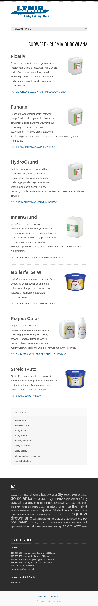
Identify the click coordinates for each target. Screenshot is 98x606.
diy (17, 354)
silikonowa (51, 202)
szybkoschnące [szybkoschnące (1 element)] (16, 527)
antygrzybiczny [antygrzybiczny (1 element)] (23, 495)
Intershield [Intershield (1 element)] (45, 507)
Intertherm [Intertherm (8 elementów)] (73, 506)
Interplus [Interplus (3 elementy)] (26, 506)
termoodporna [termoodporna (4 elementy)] (32, 526)
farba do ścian (47, 304)
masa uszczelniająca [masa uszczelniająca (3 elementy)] (37, 514)
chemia (20, 396)
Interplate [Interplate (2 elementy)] (15, 507)
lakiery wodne (20, 435)
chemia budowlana (49, 92)
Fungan (19, 106)
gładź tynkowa (33, 396)
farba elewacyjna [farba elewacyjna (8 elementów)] (42, 499)
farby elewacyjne (22, 425)
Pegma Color (25, 318)
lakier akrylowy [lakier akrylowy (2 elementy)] (81, 510)
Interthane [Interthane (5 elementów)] (56, 506)
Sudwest (20, 412)
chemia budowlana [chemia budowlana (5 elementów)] (43, 494)
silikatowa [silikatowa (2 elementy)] (78, 522)
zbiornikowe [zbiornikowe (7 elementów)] (72, 526)
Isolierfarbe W (26, 272)
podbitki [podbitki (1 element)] (36, 519)
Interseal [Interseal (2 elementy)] (35, 507)
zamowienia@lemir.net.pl (22, 569)
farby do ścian (20, 420)
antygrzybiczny (46, 147)
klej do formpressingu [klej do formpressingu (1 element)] (19, 511)
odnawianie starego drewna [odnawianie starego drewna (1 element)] (60, 515)
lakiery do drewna (22, 430)
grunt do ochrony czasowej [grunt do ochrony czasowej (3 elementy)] (49, 502)
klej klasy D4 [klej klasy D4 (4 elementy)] (65, 510)
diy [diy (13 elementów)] (60, 494)
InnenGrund (24, 217)
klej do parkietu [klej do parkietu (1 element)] (33, 511)
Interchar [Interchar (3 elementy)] (83, 502)
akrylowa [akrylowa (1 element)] (14, 495)
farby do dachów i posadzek (27, 456)
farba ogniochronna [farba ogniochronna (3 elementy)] (68, 499)
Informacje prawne (49, 597)
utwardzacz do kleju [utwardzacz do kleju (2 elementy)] (52, 526)
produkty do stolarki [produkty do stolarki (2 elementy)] (63, 522)
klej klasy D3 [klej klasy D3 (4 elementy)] (47, 510)
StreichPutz (23, 369)
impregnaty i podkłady (32, 354)
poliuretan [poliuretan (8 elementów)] (19, 522)
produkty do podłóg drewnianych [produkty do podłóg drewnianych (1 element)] (40, 523)
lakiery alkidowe (21, 451)
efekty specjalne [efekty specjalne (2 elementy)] (72, 495)
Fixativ (18, 56)
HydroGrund (24, 162)
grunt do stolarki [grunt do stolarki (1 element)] (72, 503)
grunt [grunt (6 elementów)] (29, 502)
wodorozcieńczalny (27, 92)
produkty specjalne (22, 440)
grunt (64, 92)
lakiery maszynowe (23, 446)
